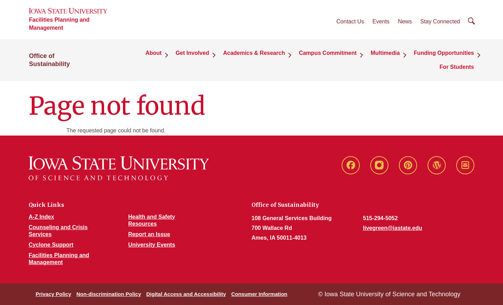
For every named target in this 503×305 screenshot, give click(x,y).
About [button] (153, 53)
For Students (456, 67)
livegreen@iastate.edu (392, 228)
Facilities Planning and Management (59, 24)
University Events (151, 245)
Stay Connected (440, 21)
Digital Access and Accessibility (186, 294)
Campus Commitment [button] (328, 53)
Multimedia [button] (385, 53)
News (405, 21)
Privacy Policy (53, 294)
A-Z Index (41, 217)
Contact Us (350, 21)
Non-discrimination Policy (108, 294)
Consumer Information (259, 294)
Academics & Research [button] (254, 53)
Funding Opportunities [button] (444, 53)
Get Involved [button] (192, 53)
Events (380, 21)
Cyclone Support (51, 245)
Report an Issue (149, 234)
